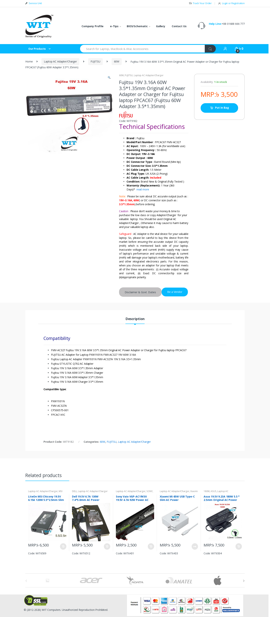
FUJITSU (95, 61)
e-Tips (114, 26)
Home (29, 61)
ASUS (213, 491)
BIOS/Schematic (137, 26)
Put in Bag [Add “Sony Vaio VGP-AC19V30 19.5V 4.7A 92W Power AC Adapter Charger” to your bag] (150, 546)
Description (135, 319)
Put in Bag (222, 107)
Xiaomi (193, 491)
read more (142, 189)
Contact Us (179, 26)
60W (116, 61)
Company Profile (93, 26)
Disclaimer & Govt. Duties (140, 292)
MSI (60, 491)
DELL (74, 491)
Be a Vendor (174, 292)
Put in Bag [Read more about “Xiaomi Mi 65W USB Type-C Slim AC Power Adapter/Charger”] (194, 546)
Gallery (160, 26)
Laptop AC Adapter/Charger (60, 61)
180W (206, 491)
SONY (149, 491)
